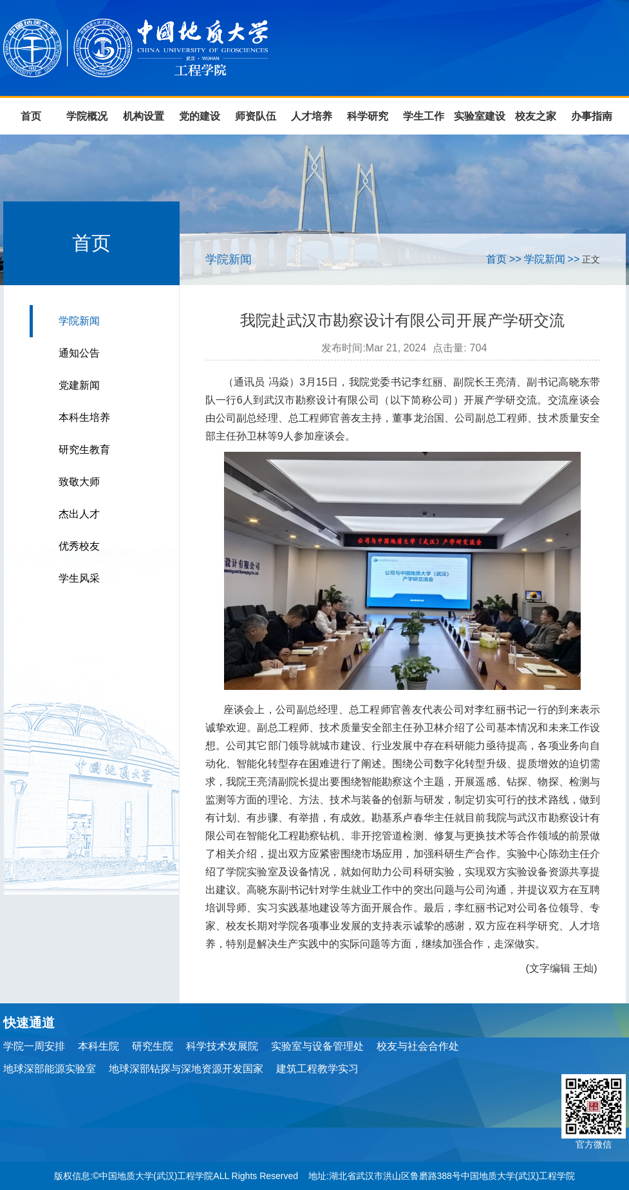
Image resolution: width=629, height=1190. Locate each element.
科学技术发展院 (222, 1046)
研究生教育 (84, 449)
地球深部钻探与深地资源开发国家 (186, 1068)
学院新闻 (79, 320)
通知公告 (79, 353)
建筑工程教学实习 (317, 1068)
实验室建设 (479, 116)
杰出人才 (79, 513)
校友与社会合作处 (418, 1046)
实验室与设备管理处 (317, 1046)
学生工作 (423, 116)
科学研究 (367, 116)
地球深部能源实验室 (49, 1068)
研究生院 (152, 1046)
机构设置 (143, 116)
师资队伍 (255, 116)
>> (515, 259)
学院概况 (87, 116)
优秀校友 (79, 546)
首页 (31, 116)
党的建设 (199, 116)
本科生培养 (84, 417)
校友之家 (535, 116)
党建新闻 (79, 385)
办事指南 (591, 116)
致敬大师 (79, 481)
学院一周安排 (34, 1046)
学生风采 (79, 578)
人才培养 (311, 116)
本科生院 (98, 1046)
